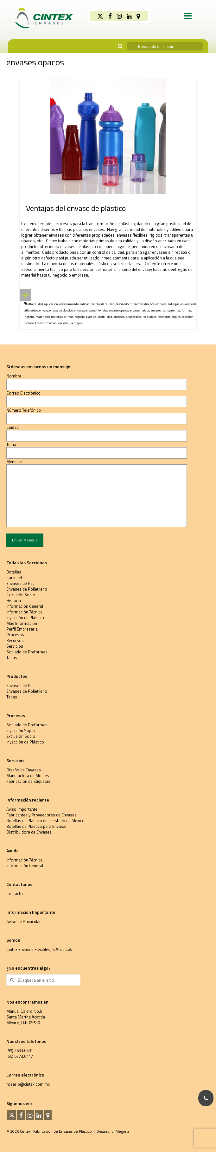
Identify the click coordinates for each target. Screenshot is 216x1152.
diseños (149, 304)
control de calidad (102, 304)
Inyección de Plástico (25, 617)
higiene (29, 316)
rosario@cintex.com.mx (28, 1084)
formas (186, 310)
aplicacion (51, 304)
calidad (85, 304)
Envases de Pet (20, 583)
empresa (161, 304)
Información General (24, 606)
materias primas (62, 316)
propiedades (133, 316)
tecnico (29, 323)
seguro (176, 316)
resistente (163, 316)
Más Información (21, 623)
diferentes (136, 304)
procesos (118, 316)
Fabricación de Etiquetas (28, 781)
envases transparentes (165, 310)
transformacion (46, 323)
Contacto (14, 893)
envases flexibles (96, 310)
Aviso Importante (21, 809)
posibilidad (105, 316)
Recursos (15, 640)
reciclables (149, 316)
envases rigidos (139, 310)
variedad (63, 323)
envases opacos (118, 310)
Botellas (13, 572)
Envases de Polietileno (26, 589)
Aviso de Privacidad (23, 921)
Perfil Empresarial (22, 629)
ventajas (76, 323)
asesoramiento (69, 304)
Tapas (11, 657)
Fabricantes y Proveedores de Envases (41, 815)
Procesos (15, 635)
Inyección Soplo (20, 730)
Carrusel (14, 577)
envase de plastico (61, 310)
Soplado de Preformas (27, 652)
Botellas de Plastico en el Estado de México (45, 820)
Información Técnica (24, 612)
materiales (42, 316)
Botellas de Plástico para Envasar (36, 826)
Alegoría (122, 1131)
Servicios (14, 646)
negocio (79, 316)
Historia (13, 600)
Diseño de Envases (23, 770)
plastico (91, 316)
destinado (122, 304)
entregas (173, 304)
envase (43, 310)
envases (79, 310)
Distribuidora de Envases (29, 832)
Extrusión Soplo (20, 595)
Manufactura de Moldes (27, 775)
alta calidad (35, 304)
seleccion (188, 316)
